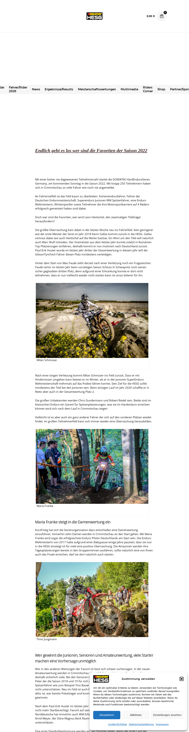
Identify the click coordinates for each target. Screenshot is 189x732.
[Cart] (162, 16)
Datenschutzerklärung (141, 724)
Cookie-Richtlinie (117, 724)
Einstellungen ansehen (167, 714)
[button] (181, 679)
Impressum (162, 724)
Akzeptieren (106, 714)
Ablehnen (135, 714)
